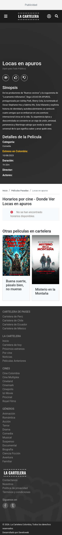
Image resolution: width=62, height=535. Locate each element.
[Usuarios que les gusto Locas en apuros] (15, 78)
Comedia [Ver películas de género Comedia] (7, 433)
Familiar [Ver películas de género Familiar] (7, 461)
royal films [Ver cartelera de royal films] (9, 401)
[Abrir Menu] (6, 16)
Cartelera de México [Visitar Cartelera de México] (14, 328)
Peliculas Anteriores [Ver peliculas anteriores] (14, 360)
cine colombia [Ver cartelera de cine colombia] (11, 373)
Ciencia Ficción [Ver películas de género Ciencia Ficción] (11, 453)
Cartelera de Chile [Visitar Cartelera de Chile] (12, 320)
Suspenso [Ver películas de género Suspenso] (8, 441)
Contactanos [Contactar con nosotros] (10, 480)
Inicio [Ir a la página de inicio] (5, 341)
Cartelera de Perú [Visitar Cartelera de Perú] (12, 316)
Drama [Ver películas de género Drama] (6, 429)
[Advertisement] (31, 5)
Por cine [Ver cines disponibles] (7, 352)
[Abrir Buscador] (56, 16)
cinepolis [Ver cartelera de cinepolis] (7, 389)
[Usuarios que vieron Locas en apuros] (5, 78)
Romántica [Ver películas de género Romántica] (8, 417)
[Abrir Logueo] (49, 16)
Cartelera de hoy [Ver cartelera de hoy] (12, 344)
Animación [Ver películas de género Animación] (8, 413)
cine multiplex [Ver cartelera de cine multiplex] (10, 377)
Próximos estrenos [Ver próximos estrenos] (13, 348)
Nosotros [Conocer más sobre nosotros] (7, 484)
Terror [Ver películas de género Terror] (6, 425)
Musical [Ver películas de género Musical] (7, 437)
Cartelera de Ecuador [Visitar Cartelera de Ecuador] (14, 324)
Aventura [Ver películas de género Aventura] (7, 457)
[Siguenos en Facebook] (5, 505)
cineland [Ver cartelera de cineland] (7, 381)
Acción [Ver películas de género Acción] (6, 421)
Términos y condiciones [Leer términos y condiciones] (16, 492)
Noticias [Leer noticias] (7, 356)
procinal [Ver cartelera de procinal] (7, 397)
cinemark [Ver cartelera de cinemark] (8, 385)
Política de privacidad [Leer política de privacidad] (15, 488)
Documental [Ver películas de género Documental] (9, 445)
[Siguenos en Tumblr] (13, 505)
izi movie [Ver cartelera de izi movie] (7, 393)
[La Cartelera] (28, 16)
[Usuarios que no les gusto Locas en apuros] (24, 78)
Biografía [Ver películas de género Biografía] (7, 449)
